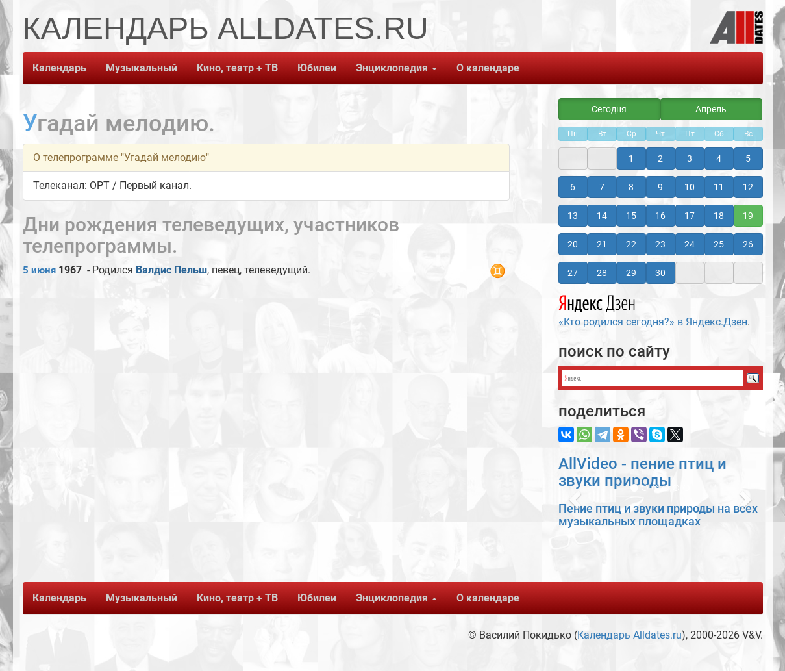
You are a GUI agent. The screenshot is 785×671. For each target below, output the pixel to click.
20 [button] (572, 244)
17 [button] (689, 215)
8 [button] (631, 187)
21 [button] (602, 244)
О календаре (487, 68)
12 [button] (748, 187)
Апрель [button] (711, 109)
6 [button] (572, 187)
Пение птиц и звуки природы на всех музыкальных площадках (658, 514)
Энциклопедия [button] (396, 68)
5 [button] (748, 158)
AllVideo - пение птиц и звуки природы (642, 472)
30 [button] (660, 273)
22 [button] (631, 244)
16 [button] (660, 215)
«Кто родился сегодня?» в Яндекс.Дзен (652, 309)
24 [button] (689, 244)
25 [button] (719, 244)
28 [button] (602, 273)
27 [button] (572, 273)
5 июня (39, 270)
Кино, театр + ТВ (237, 68)
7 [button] (601, 187)
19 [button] (748, 215)
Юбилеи (316, 68)
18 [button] (719, 215)
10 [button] (689, 187)
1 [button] (631, 158)
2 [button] (660, 158)
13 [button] (572, 215)
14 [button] (602, 215)
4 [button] (718, 158)
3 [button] (689, 158)
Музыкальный (141, 68)
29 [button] (631, 273)
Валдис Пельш (171, 270)
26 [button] (748, 244)
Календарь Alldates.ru (629, 635)
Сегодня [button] (609, 109)
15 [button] (631, 215)
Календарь (59, 68)
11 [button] (719, 187)
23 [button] (660, 244)
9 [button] (660, 187)
